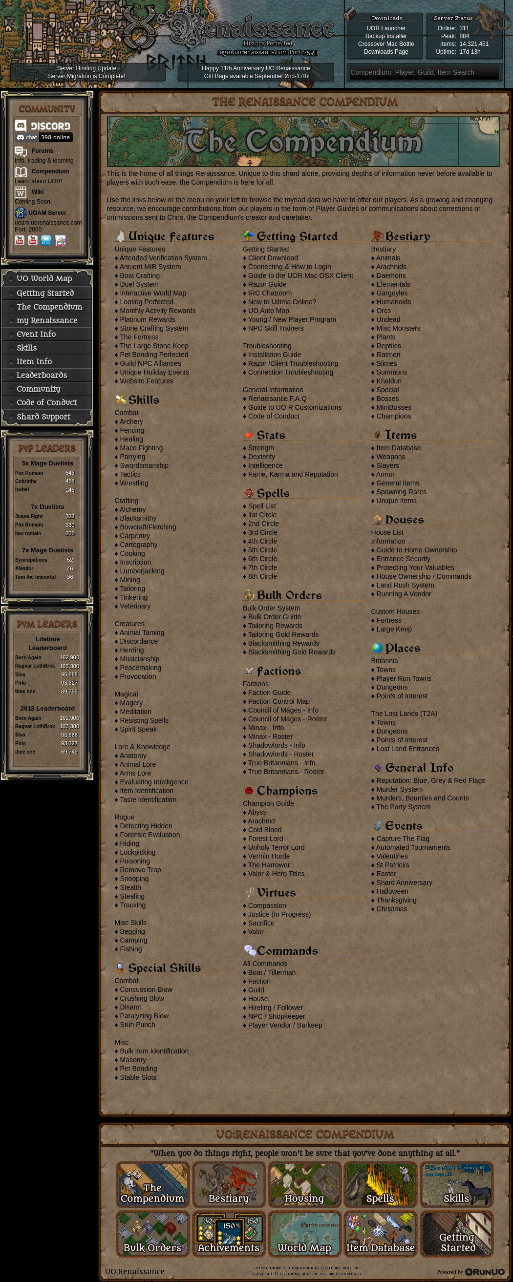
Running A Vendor (404, 594)
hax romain (28, 533)
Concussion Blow (146, 989)
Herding (132, 650)
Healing (131, 439)
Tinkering (134, 597)
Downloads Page (386, 51)
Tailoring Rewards (275, 626)
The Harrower (269, 865)
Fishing (131, 949)
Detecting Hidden (146, 826)
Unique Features (139, 249)
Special (388, 390)
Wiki (38, 192)
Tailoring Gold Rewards (283, 634)
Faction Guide (269, 692)
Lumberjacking (142, 571)
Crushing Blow (142, 998)
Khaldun (389, 381)
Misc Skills (130, 922)
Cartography (138, 544)
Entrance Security (404, 559)
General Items (398, 483)
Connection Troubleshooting (290, 372)
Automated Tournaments (413, 847)
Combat (126, 413)
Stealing (132, 896)
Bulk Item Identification (154, 1051)
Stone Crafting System (154, 328)
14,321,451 (474, 44)
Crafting (126, 500)
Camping (133, 940)
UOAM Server (47, 213)
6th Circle (262, 559)
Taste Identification (148, 799)
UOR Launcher (386, 28)
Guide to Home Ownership (417, 550)
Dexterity (261, 457)
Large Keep (394, 629)
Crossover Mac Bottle (386, 44)
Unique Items (397, 500)
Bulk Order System (271, 608)
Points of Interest (402, 696)
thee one (25, 691)
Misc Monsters (399, 328)
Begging (132, 931)
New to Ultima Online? (282, 302)
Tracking (133, 905)
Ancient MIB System (150, 267)
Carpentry (135, 536)
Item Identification (146, 791)
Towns (386, 669)
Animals (388, 258)
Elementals (393, 284)
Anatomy (133, 755)
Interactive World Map (153, 293)
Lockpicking (137, 852)
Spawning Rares (402, 492)
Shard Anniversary (404, 882)
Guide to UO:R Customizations (295, 407)
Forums (42, 150)
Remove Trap (140, 870)
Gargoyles (392, 293)
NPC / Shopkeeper (276, 1016)
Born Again (28, 657)
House (258, 999)
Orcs (384, 311)
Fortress (389, 620)
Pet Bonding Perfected (154, 354)
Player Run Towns (404, 678)
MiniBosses (394, 407)
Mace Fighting (141, 448)
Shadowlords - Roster (281, 754)
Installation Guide (274, 354)
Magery (131, 703)
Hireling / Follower (275, 1007)
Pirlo (20, 683)
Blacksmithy (138, 518)
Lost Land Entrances (408, 749)
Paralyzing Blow (144, 1016)
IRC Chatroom (270, 293)
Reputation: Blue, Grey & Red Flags (431, 780)
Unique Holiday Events (154, 372)
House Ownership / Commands (424, 576)
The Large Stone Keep (154, 346)
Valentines (392, 856)
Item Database (399, 448)
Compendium (50, 171)
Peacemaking (140, 668)
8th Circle (262, 576)
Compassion (267, 905)
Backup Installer (386, 36)
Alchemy (133, 509)
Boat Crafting (140, 275)
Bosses (388, 398)
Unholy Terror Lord (276, 847)
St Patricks (393, 865)
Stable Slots (138, 1077)
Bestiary (383, 249)
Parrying (132, 457)
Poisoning (135, 861)
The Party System (403, 807)
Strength (261, 448)
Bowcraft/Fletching (148, 527)
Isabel (22, 489)
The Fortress (139, 337)
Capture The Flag (403, 838)
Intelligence (265, 465)
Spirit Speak (138, 729)
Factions (256, 684)
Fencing (132, 430)
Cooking (132, 553)
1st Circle (262, 515)
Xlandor (24, 568)
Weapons (391, 457)
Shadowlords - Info (276, 745)
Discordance (139, 641)
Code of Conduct (273, 416)
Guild (256, 990)
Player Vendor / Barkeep (285, 1025)
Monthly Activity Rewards (158, 311)
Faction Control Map (279, 701)
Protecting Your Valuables (415, 567)
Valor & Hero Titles (276, 874)
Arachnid (261, 821)
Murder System (400, 789)
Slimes (387, 363)
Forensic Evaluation (150, 835)
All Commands (265, 963)
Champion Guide (268, 803)
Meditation (135, 711)
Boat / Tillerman (272, 972)
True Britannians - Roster (286, 772)
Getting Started (266, 249)
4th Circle (262, 541)
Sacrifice (261, 923)
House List (387, 532)
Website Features (146, 381)
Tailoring (132, 588)
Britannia (384, 661)
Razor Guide (267, 284)
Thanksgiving (396, 900)
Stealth (130, 887)
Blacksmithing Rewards (284, 643)
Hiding (129, 843)
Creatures (129, 624)
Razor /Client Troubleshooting (293, 363)
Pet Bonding (138, 1068)
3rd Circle (263, 532)
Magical (126, 694)
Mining (130, 580)
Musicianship (139, 659)
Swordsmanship (144, 465)
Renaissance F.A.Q (277, 398)
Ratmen (389, 354)
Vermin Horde (269, 856)
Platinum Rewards (147, 319)
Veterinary (135, 606)
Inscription (135, 562)
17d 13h (469, 51)
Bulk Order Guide (274, 617)
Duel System (139, 284)
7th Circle (262, 567)
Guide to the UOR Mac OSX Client (300, 275)
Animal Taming (142, 632)
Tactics (130, 474)
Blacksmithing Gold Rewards (292, 652)
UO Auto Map (268, 311)
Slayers (388, 465)
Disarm (130, 1007)
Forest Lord (265, 838)
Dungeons (392, 687)
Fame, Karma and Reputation (293, 474)
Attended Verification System (163, 258)
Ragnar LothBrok (35, 666)
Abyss (257, 812)
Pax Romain (29, 473)
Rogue (124, 817)
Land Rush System (405, 585)
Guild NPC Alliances (150, 363)
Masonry (133, 1060)
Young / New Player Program (292, 319)
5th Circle (262, 550)
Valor (256, 932)
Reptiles (389, 346)
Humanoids (394, 302)
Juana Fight (29, 516)
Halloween (392, 891)
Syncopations (31, 560)
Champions (394, 416)
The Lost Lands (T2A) (404, 713)
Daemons (391, 275)
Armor (385, 474)
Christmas (392, 909)
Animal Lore (138, 764)
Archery (131, 421)
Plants (386, 337)
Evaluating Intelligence (154, 782)
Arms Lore (135, 773)
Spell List (262, 506)
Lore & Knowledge (142, 747)
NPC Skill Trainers (276, 328)
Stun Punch (137, 1025)
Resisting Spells (144, 720)
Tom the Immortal (35, 577)
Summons (392, 372)
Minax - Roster (270, 736)
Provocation (138, 676)
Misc (121, 1042)
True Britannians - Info (282, 763)
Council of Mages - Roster (287, 719)
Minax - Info (266, 728)
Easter (386, 874)
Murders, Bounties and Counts (423, 798)
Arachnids (391, 267)
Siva (20, 674)
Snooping (134, 879)
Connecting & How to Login (289, 267)
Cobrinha (26, 481)
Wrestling (134, 483)
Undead (389, 319)
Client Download (273, 258)
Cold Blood (265, 830)
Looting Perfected (146, 302)
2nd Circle (263, 523)
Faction (259, 981)
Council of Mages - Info (283, 710)
